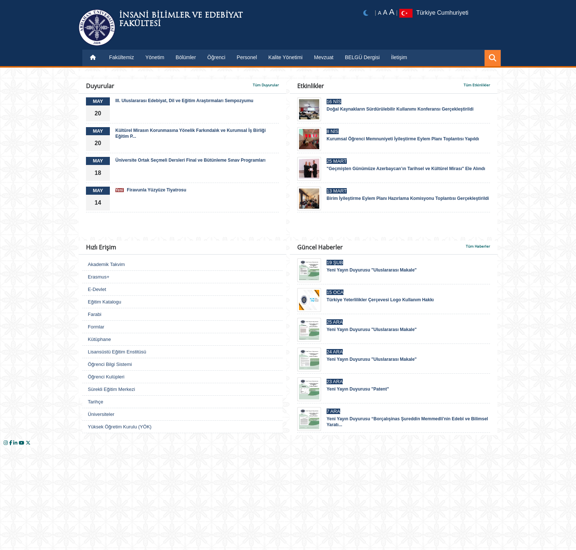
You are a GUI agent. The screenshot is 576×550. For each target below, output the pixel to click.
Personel (247, 57)
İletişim (399, 57)
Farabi (94, 314)
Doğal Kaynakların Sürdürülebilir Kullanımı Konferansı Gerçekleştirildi (400, 109)
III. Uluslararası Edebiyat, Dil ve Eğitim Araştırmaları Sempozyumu (184, 100)
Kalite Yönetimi (286, 57)
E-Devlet (97, 289)
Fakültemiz (121, 57)
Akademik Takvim (106, 264)
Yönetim (154, 57)
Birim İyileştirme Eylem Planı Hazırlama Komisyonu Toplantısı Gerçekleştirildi (408, 198)
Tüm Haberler (478, 246)
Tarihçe (95, 402)
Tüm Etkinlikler (477, 84)
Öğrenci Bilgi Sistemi (110, 364)
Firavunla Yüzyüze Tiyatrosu (150, 190)
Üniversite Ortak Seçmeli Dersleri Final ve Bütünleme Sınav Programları (190, 160)
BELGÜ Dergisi (362, 57)
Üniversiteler (101, 414)
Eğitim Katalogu (104, 302)
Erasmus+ (98, 277)
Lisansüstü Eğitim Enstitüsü (117, 352)
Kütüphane (99, 339)
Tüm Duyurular (266, 84)
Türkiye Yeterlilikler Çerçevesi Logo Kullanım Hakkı (380, 299)
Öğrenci (216, 57)
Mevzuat (324, 57)
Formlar (96, 327)
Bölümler (186, 57)
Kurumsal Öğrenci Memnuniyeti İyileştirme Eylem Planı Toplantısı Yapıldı (403, 138)
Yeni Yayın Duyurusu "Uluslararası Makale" (372, 270)
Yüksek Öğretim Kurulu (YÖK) (119, 426)
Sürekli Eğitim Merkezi (111, 389)
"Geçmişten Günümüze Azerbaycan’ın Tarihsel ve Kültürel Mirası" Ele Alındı (406, 168)
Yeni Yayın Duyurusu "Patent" (358, 389)
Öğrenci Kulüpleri (106, 377)
